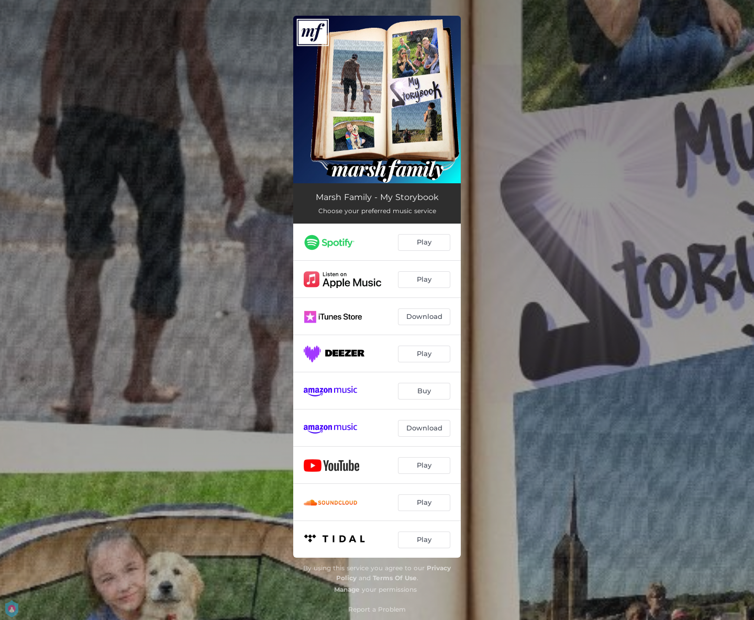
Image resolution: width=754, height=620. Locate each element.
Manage (347, 589)
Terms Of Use (395, 578)
